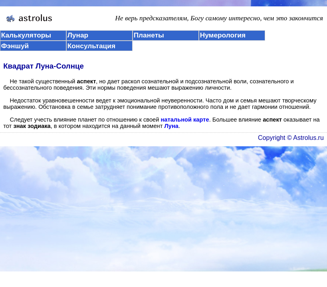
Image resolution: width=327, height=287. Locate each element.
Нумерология (223, 35)
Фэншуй (15, 46)
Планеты (149, 35)
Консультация (91, 46)
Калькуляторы (26, 35)
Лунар (77, 35)
